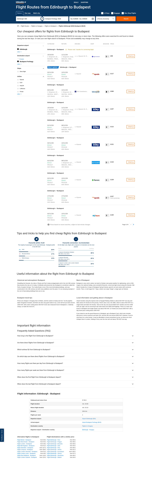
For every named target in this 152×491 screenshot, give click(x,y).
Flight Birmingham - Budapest (25, 445)
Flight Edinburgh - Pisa (53, 447)
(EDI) (89, 418)
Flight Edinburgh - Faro (53, 440)
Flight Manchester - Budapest (25, 442)
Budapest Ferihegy (26, 61)
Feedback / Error (2, 435)
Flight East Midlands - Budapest (26, 455)
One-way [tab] (28, 13)
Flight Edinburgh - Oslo (53, 445)
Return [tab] (19, 13)
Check (131, 56)
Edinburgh (23, 49)
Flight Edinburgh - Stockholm (55, 455)
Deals (76, 2)
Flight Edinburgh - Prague (54, 442)
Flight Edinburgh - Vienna (54, 453)
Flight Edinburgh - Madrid (54, 457)
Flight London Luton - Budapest (26, 453)
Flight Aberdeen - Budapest (25, 447)
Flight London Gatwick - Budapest (27, 457)
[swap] (42, 19)
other (19, 52)
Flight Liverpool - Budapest (25, 449)
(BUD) (91, 422)
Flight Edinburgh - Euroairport (55, 451)
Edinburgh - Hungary (88, 429)
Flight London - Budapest (24, 444)
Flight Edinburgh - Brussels (55, 444)
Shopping (84, 2)
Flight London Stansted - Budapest (27, 451)
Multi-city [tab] (36, 13)
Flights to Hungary (87, 426)
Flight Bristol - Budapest (24, 440)
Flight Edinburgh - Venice (54, 449)
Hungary (21, 59)
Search (126, 19)
